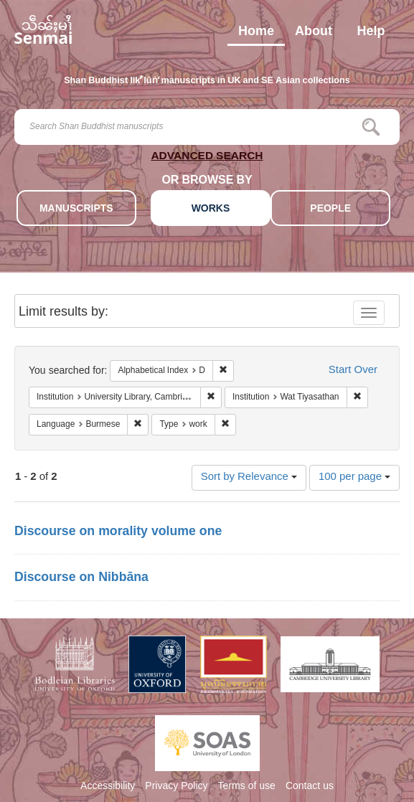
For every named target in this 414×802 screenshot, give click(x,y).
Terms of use (247, 787)
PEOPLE (330, 209)
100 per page (354, 477)
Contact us (310, 787)
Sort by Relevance (249, 477)
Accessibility (107, 787)
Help (371, 34)
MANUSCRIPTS (76, 209)
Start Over (353, 370)
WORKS (211, 209)
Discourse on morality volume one (118, 532)
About (313, 34)
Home (256, 34)
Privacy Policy (176, 787)
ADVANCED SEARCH (207, 158)
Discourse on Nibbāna (81, 578)
